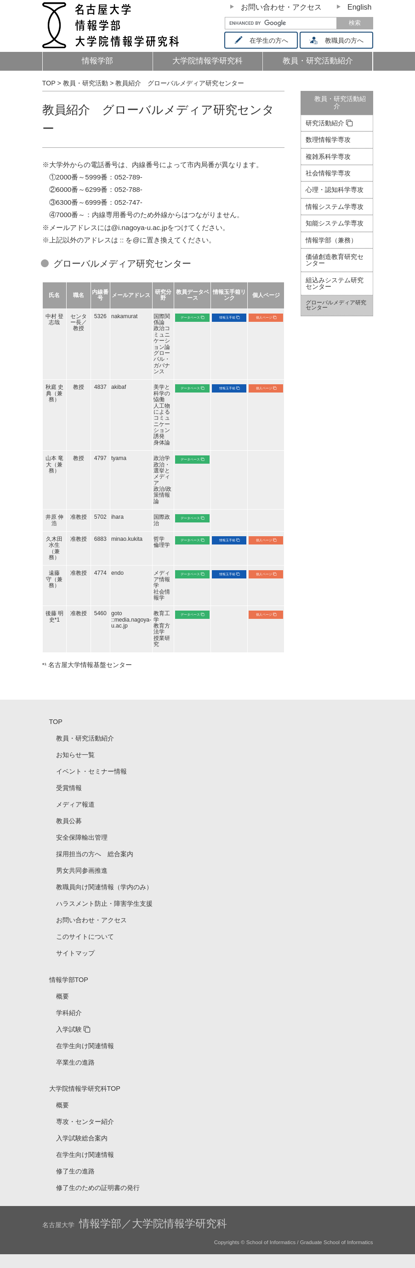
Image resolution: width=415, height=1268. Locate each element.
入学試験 (69, 1029)
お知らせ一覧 (75, 754)
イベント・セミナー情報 (91, 771)
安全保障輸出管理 (82, 837)
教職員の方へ (339, 40)
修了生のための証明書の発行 (98, 1187)
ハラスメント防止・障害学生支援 (104, 903)
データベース (190, 317)
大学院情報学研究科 (207, 60)
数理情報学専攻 (328, 139)
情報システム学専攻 (335, 206)
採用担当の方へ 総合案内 (94, 854)
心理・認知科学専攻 (335, 189)
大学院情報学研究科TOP (84, 1088)
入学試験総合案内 (82, 1138)
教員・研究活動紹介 (323, 63)
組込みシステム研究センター (335, 283)
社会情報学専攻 (328, 173)
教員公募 (69, 821)
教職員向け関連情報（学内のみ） (104, 887)
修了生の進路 (75, 1171)
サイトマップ (75, 953)
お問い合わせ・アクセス (281, 7)
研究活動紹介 (325, 123)
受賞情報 (69, 787)
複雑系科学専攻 (328, 156)
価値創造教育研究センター (335, 260)
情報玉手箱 (227, 317)
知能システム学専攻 (335, 223)
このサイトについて (85, 936)
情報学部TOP (68, 979)
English (359, 7)
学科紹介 (69, 1012)
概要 (62, 996)
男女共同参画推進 (82, 870)
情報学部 (97, 60)
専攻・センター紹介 (85, 1121)
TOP (56, 721)
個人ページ (264, 317)
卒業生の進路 (75, 1062)
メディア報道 (75, 804)
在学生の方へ (264, 40)
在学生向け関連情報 (85, 1045)
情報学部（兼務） (331, 240)
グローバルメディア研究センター (336, 305)
